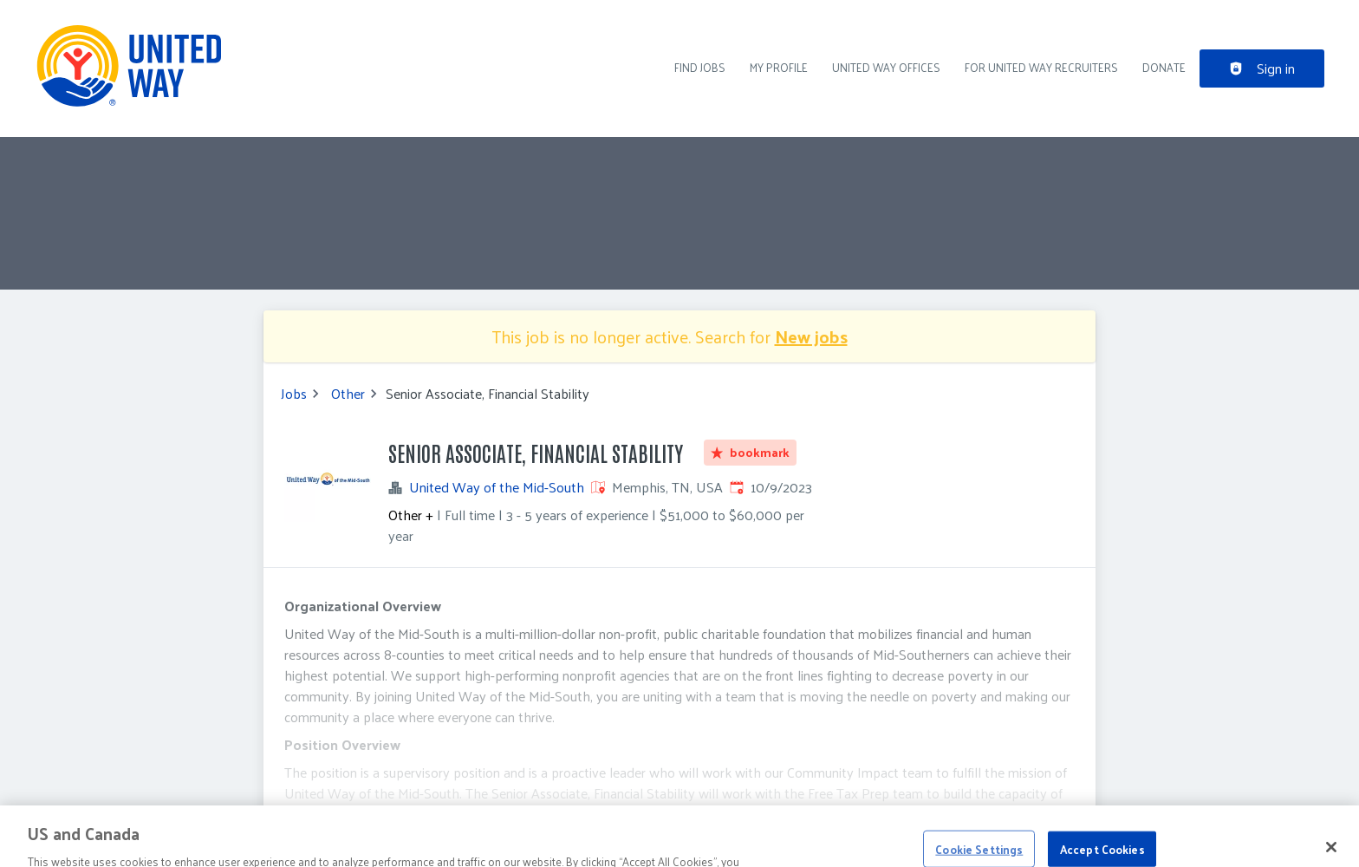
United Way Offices (886, 67)
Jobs (294, 393)
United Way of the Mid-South (496, 487)
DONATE (1164, 67)
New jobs (811, 336)
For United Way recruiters (1041, 67)
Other (348, 393)
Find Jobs (699, 67)
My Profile (779, 67)
